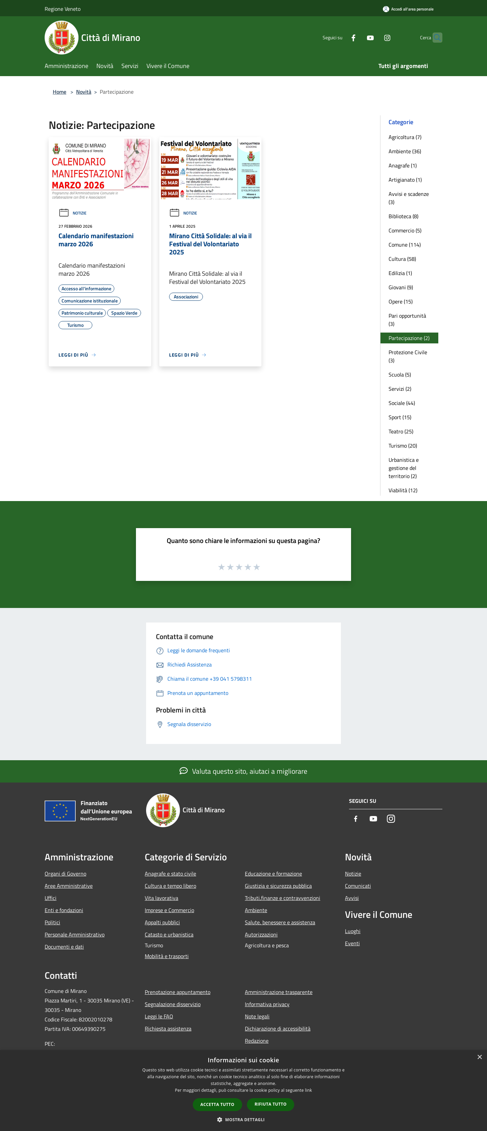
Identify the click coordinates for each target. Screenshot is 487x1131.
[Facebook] (340, 37)
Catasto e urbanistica (169, 934)
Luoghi (353, 931)
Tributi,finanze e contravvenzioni (282, 898)
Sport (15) (400, 417)
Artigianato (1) (405, 180)
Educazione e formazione (273, 873)
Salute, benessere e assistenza (280, 922)
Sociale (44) (402, 403)
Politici (52, 922)
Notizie (73, 213)
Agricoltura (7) (405, 137)
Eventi (352, 943)
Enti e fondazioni (64, 910)
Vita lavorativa (161, 898)
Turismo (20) (403, 446)
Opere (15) (401, 301)
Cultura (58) (402, 259)
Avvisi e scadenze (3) (409, 198)
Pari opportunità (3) (407, 320)
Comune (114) (405, 245)
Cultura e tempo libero (170, 886)
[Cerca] (434, 37)
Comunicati (358, 886)
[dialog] (243, 1090)
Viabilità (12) (403, 490)
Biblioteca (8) (403, 216)
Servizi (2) (400, 389)
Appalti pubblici (162, 922)
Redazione (257, 1041)
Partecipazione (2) (409, 338)
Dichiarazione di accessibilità (277, 1028)
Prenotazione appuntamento (177, 992)
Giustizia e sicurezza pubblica (278, 886)
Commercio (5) (405, 230)
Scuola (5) (400, 374)
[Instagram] (374, 37)
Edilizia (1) (400, 273)
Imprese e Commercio (169, 910)
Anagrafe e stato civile (170, 873)
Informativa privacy (267, 1004)
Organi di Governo (65, 873)
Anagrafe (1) (403, 165)
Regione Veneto (62, 9)
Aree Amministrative (69, 886)
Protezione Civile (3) (408, 356)
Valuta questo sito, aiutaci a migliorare (243, 771)
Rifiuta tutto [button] (271, 1104)
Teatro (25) (401, 431)
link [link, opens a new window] (308, 1090)
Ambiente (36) (405, 151)
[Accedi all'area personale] (408, 9)
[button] (243, 1119)
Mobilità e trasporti (167, 956)
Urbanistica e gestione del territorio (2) (404, 468)
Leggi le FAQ (159, 1016)
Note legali (257, 1016)
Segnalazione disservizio (173, 1004)
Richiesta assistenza (168, 1028)
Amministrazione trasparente (278, 992)
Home (59, 92)
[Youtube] (357, 37)
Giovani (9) (401, 287)
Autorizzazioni (261, 934)
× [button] (479, 1057)
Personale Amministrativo (75, 934)
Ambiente (256, 910)
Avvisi (352, 898)
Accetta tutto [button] (217, 1104)
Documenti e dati (64, 947)
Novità (83, 92)
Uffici (50, 898)
